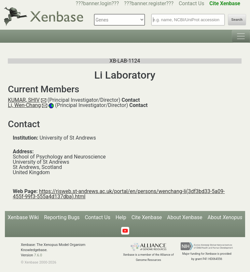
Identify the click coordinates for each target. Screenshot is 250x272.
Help (121, 217)
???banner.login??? (97, 3)
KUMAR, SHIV (23, 100)
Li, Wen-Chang (24, 105)
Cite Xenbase (147, 217)
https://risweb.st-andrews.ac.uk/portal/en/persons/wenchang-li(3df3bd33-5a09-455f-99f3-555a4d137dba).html (119, 194)
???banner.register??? (149, 3)
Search (237, 20)
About (224, 217)
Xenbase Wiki (23, 217)
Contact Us (191, 3)
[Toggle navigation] (241, 36)
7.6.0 (38, 255)
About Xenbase (184, 217)
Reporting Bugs (61, 217)
